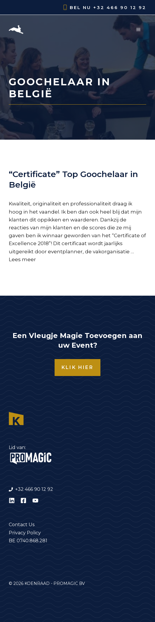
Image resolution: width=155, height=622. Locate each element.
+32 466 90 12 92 (119, 7)
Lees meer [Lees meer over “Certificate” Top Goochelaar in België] (22, 259)
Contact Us (21, 524)
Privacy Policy (25, 533)
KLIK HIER (77, 367)
